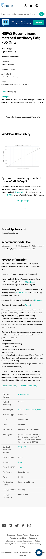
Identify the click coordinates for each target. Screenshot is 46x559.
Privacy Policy (22, 535)
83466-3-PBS (20, 192)
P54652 (21, 462)
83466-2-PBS (6, 195)
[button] (38, 552)
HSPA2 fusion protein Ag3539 (29, 409)
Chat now (38, 23)
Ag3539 (28, 305)
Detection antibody (28, 386)
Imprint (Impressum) (24, 541)
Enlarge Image (23, 201)
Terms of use (34, 535)
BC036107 (22, 447)
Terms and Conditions (18, 538)
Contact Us (11, 535)
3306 (20, 467)
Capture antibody (9, 386)
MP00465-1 (38, 300)
